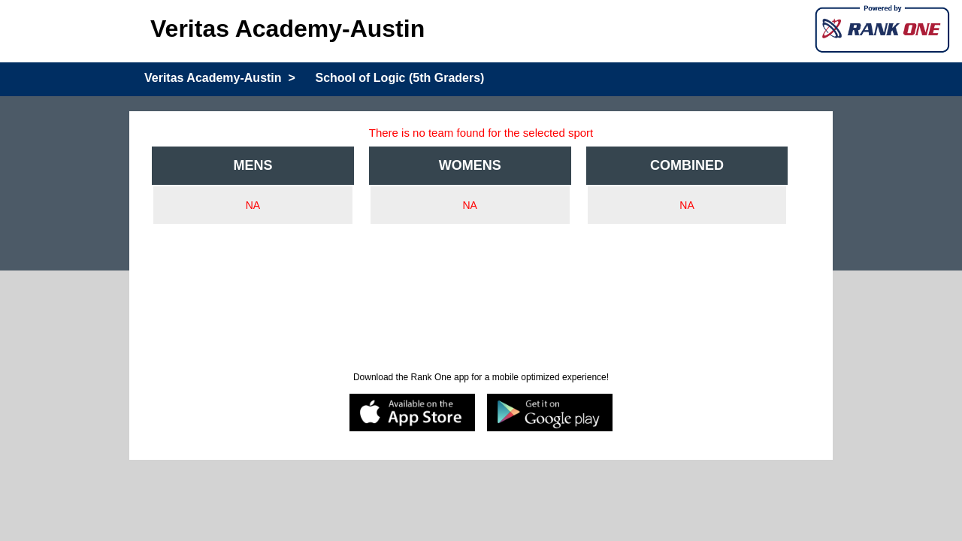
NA (253, 205)
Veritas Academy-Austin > (219, 77)
